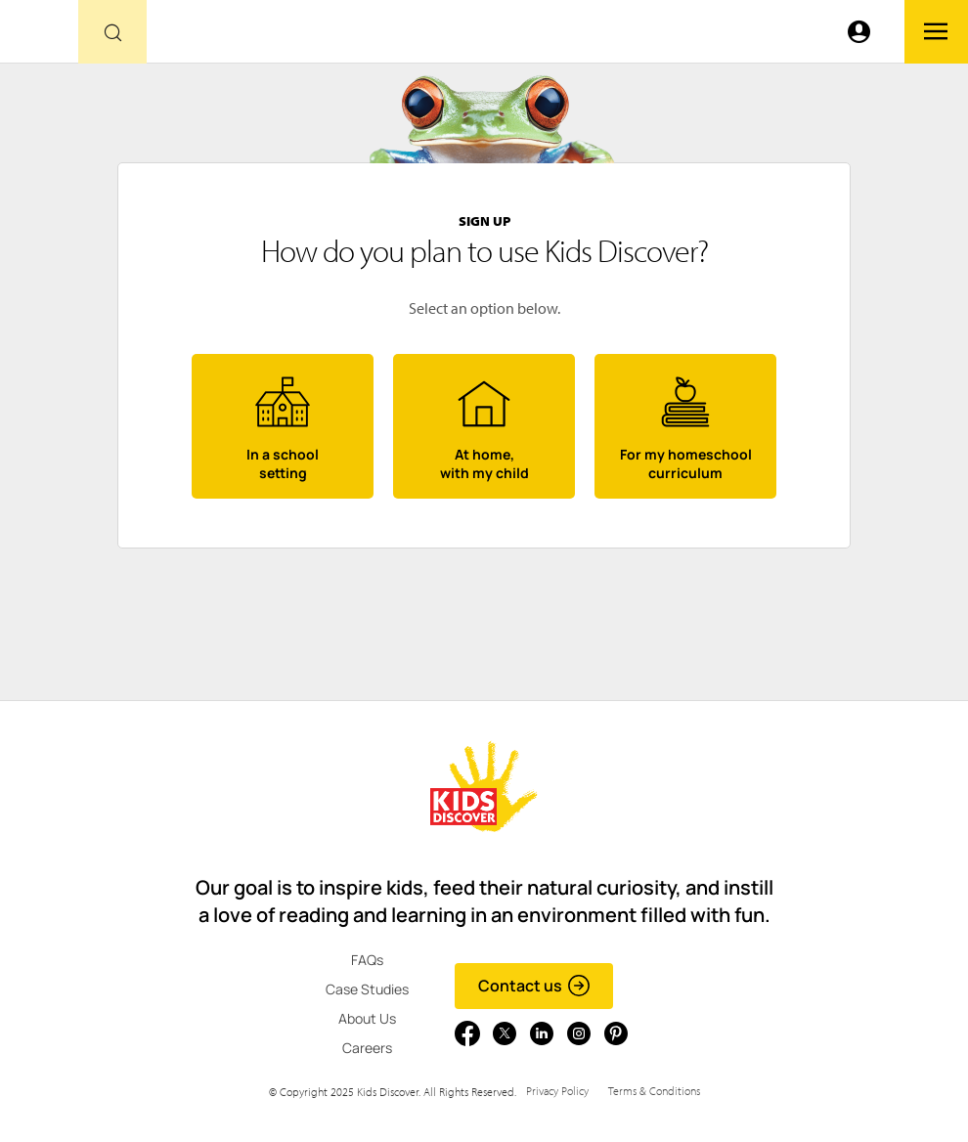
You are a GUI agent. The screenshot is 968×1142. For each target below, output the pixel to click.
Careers (367, 1047)
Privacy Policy (557, 1090)
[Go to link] (39, 36)
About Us (367, 1018)
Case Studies (367, 989)
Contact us (534, 985)
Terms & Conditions (654, 1090)
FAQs (367, 959)
